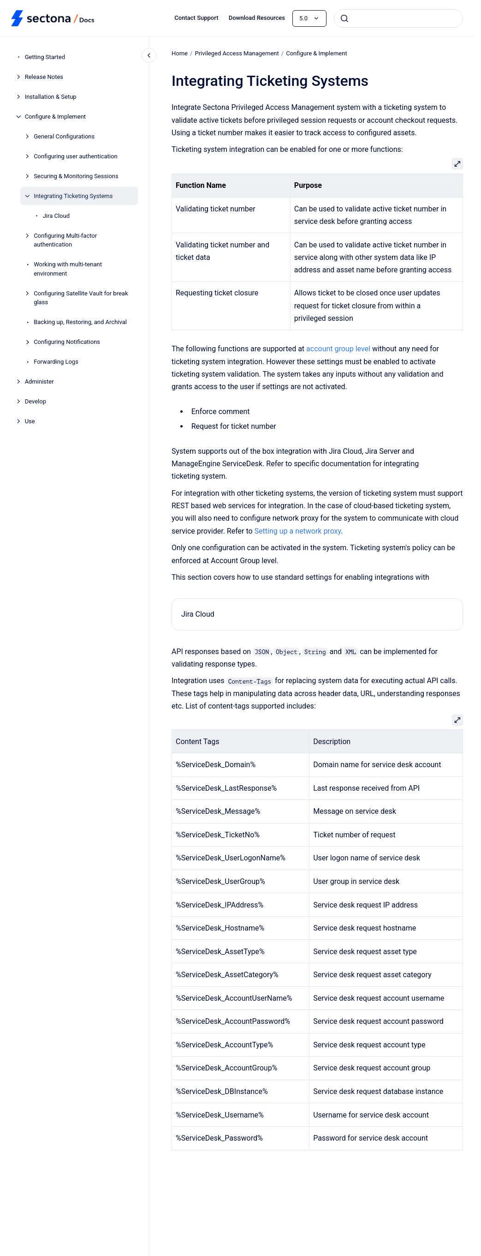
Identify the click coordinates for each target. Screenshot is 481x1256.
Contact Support (196, 17)
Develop (35, 401)
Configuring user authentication (75, 156)
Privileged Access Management (237, 53)
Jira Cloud (56, 215)
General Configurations (64, 136)
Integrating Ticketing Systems (73, 195)
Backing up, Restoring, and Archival (80, 322)
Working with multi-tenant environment (68, 269)
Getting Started (45, 57)
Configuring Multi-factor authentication (65, 240)
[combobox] (398, 18)
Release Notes (44, 76)
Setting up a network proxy (297, 531)
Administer (39, 381)
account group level (338, 348)
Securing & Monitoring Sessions (76, 176)
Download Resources (257, 17)
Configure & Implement (55, 116)
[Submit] (344, 18)
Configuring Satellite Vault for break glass (81, 298)
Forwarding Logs (56, 361)
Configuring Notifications (67, 341)
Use (30, 421)
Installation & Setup (51, 96)
